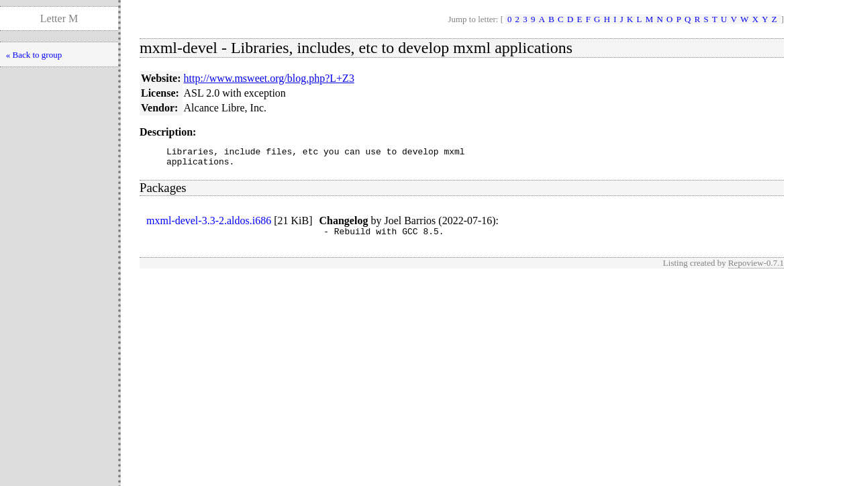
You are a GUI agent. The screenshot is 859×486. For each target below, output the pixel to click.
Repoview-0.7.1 (756, 269)
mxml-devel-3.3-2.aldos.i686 (208, 224)
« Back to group (34, 55)
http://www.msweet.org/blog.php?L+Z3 (269, 78)
